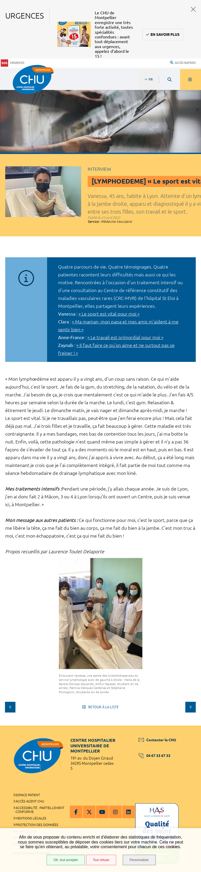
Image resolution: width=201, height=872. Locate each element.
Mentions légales (30, 818)
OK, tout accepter (65, 860)
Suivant (190, 707)
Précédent (10, 707)
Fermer (193, 9)
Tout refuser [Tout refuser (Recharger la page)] (101, 860)
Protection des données (36, 825)
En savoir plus (165, 34)
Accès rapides (183, 62)
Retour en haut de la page (188, 725)
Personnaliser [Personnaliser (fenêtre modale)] (139, 860)
